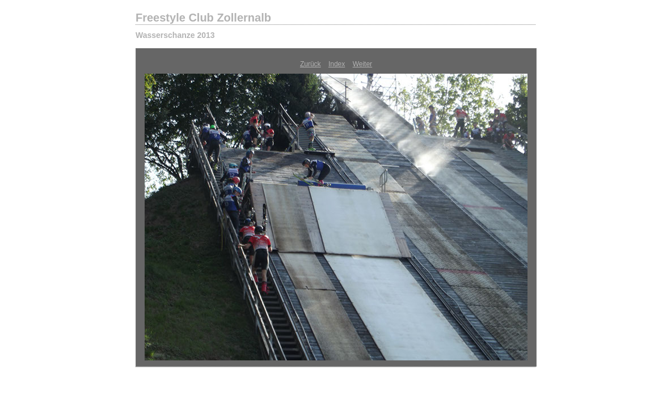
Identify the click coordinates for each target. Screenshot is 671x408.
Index (336, 64)
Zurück (310, 64)
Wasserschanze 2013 (175, 35)
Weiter (362, 64)
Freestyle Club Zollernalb (203, 17)
